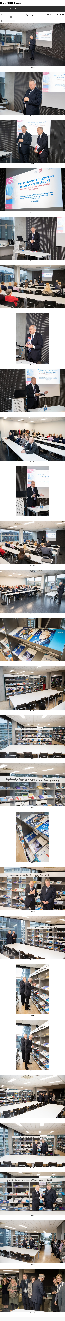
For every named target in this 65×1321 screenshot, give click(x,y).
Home (3, 15)
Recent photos (19, 9)
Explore (10, 9)
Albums (3, 9)
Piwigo (35, 1319)
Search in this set (9, 21)
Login (62, 9)
